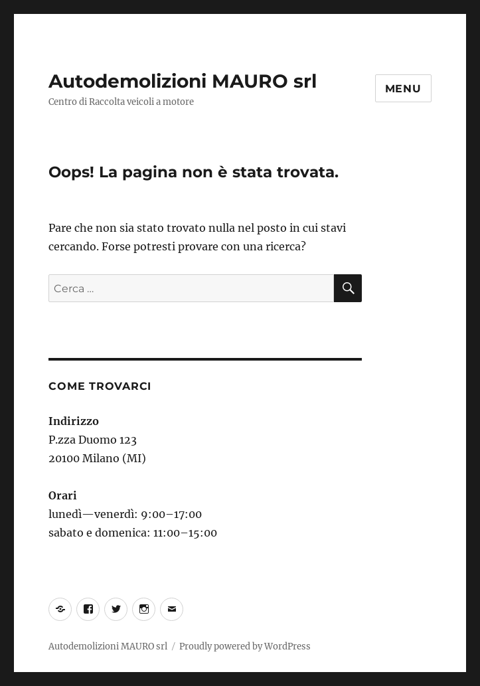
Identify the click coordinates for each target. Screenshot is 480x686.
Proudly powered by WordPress (245, 646)
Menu (403, 88)
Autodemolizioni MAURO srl (182, 81)
